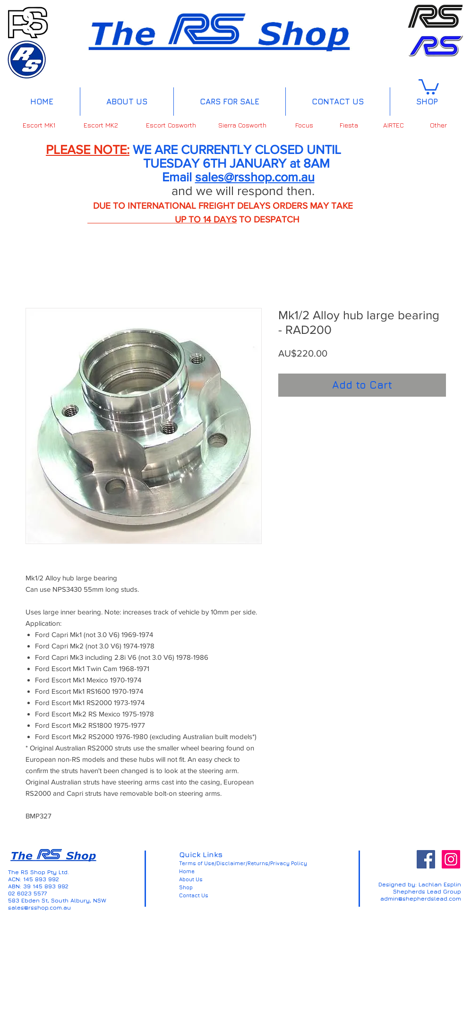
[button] (429, 85)
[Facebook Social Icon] (426, 859)
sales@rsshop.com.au (255, 177)
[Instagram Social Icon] (451, 859)
